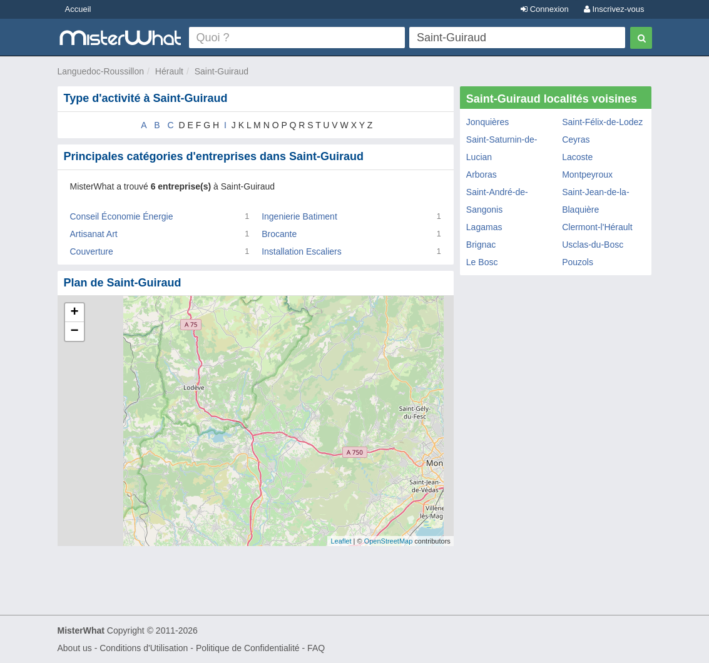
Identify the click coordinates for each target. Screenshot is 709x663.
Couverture (91, 251)
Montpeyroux (587, 175)
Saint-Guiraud (221, 71)
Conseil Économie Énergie (121, 216)
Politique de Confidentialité (248, 648)
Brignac (481, 245)
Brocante (279, 234)
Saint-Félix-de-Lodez (602, 122)
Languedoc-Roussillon (101, 71)
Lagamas (484, 227)
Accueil (78, 9)
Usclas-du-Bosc (592, 245)
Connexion (545, 9)
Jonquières (487, 122)
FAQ (316, 648)
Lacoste (577, 157)
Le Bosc (482, 262)
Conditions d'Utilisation (143, 648)
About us (75, 648)
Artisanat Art (94, 234)
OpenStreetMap (388, 541)
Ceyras (575, 139)
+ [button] (74, 312)
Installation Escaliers (302, 251)
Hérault (169, 71)
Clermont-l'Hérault (597, 227)
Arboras (481, 175)
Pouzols (577, 262)
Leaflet (340, 541)
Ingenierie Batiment (299, 216)
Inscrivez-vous (614, 9)
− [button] (74, 331)
